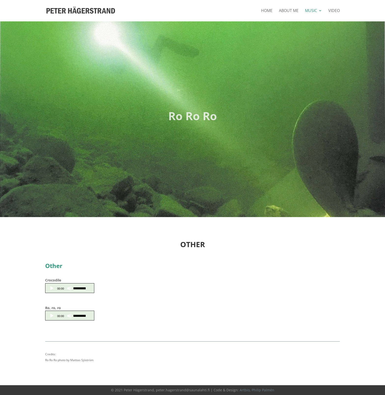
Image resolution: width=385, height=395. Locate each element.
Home (267, 11)
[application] (69, 288)
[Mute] (69, 288)
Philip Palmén (263, 390)
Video (334, 11)
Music (311, 11)
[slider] (80, 287)
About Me (289, 11)
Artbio (245, 390)
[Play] (51, 288)
